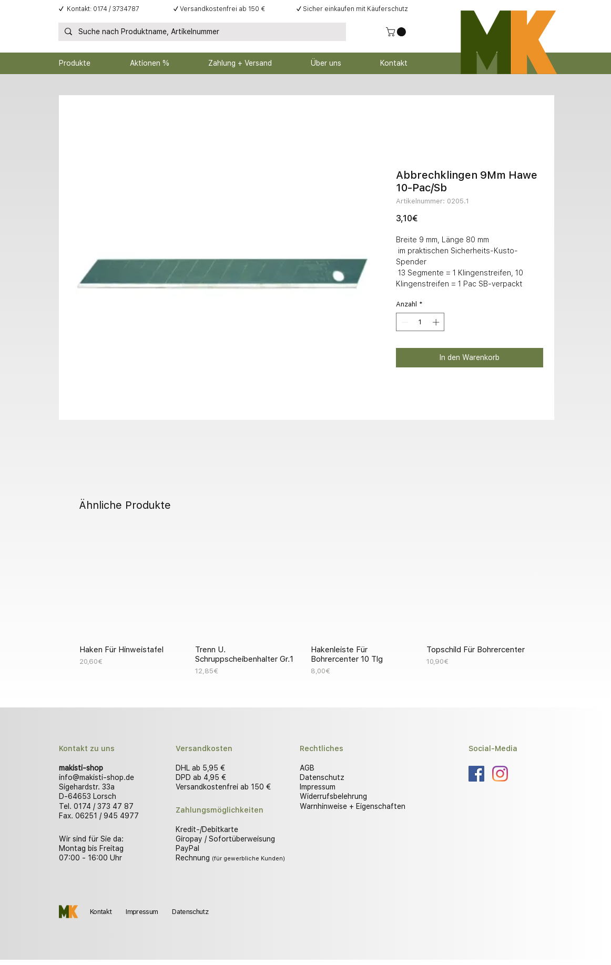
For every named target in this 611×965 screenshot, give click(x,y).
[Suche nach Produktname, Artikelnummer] (201, 32)
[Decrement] (404, 322)
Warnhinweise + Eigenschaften (352, 806)
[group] (305, 604)
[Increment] (437, 322)
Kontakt (100, 912)
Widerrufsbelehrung (333, 796)
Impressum (317, 787)
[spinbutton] (420, 322)
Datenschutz (322, 777)
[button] (397, 31)
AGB (307, 768)
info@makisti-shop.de (96, 777)
